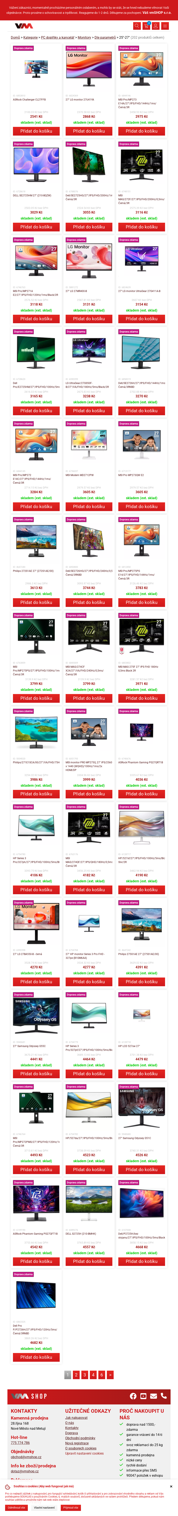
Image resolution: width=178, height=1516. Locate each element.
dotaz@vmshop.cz (25, 1471)
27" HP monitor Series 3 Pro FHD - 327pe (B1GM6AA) (85, 956)
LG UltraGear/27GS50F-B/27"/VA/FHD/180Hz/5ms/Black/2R (87, 385)
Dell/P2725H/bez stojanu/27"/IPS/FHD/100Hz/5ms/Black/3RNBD (141, 1235)
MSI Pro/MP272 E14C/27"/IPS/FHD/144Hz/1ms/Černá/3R (32, 479)
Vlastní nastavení (44, 1507)
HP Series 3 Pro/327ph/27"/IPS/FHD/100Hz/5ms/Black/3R (36, 860)
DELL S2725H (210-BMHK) (81, 1233)
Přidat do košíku (36, 131)
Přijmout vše (70, 1507)
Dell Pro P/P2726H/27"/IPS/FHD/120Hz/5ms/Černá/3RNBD (35, 1329)
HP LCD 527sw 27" (129, 1046)
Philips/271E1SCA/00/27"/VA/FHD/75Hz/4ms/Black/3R (36, 762)
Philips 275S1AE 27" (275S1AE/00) (138, 954)
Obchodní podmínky (80, 1438)
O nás (69, 1423)
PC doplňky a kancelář (57, 37)
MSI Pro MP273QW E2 (131, 475)
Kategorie (30, 37)
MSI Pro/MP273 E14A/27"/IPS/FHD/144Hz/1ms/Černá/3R (137, 103)
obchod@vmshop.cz (26, 1457)
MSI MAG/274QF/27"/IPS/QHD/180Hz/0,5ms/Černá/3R (89, 862)
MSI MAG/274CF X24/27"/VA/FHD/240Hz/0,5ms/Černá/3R (85, 670)
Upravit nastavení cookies (84, 1453)
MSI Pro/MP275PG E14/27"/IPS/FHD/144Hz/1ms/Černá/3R (136, 575)
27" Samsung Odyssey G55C (29, 1046)
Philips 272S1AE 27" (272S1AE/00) (33, 571)
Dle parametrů (105, 37)
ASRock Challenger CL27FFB (29, 99)
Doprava (71, 1433)
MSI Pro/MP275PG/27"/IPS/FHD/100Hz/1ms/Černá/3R (36, 670)
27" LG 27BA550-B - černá (27, 954)
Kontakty (72, 1428)
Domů (15, 37)
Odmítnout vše (16, 1507)
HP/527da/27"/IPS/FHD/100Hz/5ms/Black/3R (89, 1138)
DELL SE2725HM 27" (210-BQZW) (32, 195)
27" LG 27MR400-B (76, 291)
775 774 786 (20, 1443)
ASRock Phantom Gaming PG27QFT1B (35, 1233)
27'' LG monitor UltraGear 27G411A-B (139, 291)
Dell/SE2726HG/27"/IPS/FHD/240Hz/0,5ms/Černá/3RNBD (89, 573)
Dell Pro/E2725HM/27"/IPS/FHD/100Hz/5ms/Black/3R (36, 385)
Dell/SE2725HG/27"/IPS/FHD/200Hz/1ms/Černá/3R (89, 197)
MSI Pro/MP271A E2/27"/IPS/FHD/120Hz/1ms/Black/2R (35, 293)
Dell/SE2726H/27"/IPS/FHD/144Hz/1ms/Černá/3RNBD (141, 385)
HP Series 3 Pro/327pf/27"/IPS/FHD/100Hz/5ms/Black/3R (89, 1048)
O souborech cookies (80, 1448)
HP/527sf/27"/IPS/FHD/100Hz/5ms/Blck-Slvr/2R (141, 860)
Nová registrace (77, 1443)
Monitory (84, 37)
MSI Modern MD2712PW (80, 475)
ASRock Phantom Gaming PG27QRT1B (140, 762)
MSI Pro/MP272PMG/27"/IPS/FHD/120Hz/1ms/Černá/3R (36, 1142)
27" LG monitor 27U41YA (80, 99)
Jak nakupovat (76, 1418)
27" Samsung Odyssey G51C (134, 1138)
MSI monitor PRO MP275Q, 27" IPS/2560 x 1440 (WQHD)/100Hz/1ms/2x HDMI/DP (89, 766)
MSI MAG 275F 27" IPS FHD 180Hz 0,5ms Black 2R (138, 668)
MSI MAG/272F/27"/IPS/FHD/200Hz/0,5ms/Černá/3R (141, 199)
